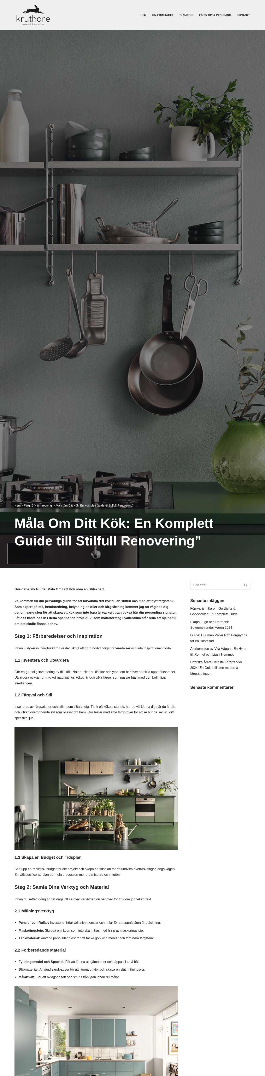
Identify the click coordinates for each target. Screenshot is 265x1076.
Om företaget (159, 15)
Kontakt (243, 15)
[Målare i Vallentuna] (32, 15)
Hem (139, 15)
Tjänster (183, 15)
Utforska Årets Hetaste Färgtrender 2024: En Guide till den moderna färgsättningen (217, 671)
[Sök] (215, 585)
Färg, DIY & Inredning (213, 15)
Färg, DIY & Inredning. (38, 505)
